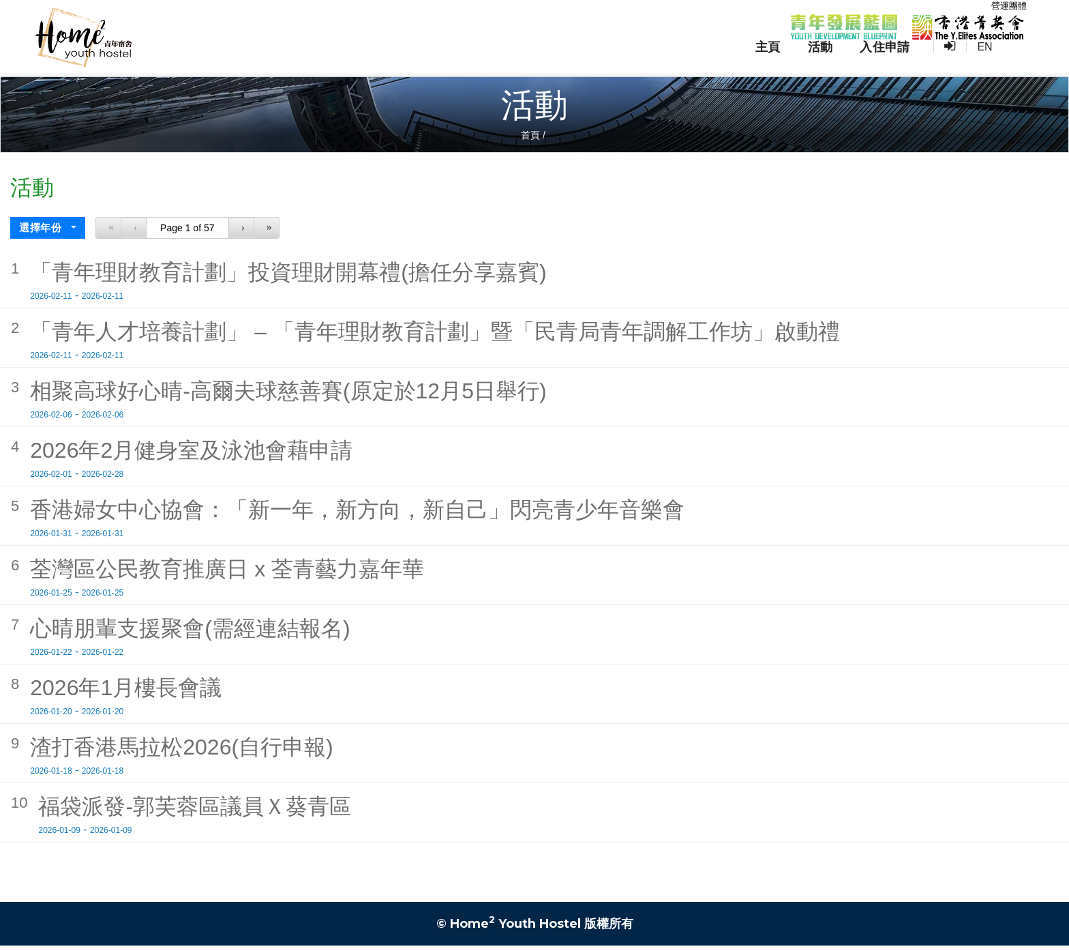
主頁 (796, 62)
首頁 (530, 140)
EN (1010, 62)
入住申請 (912, 62)
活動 (847, 62)
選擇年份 (42, 232)
